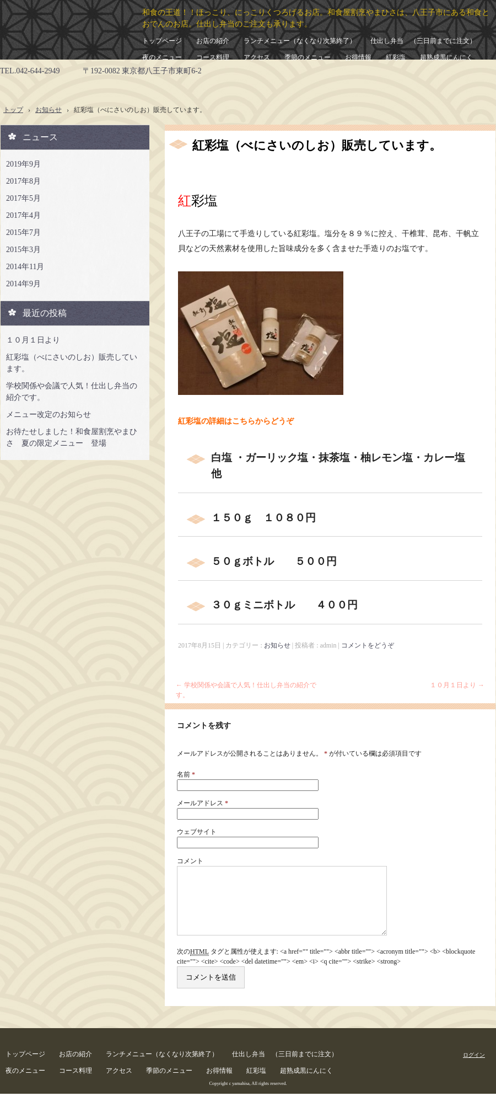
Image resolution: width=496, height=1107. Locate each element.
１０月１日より (457, 685)
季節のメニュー (307, 57)
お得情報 (358, 57)
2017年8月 (23, 181)
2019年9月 (23, 164)
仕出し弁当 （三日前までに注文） (423, 41)
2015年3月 (23, 249)
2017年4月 (23, 215)
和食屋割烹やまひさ (58, 30)
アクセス (257, 57)
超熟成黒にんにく (446, 57)
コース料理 (212, 57)
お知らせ (277, 645)
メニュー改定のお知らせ (48, 414)
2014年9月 (23, 284)
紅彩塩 (396, 57)
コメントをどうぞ (367, 645)
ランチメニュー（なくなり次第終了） (300, 41)
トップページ (162, 41)
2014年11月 (25, 267)
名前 (186, 774)
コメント (190, 861)
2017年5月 (23, 198)
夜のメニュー (162, 57)
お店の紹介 (212, 41)
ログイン (474, 1068)
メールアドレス (202, 803)
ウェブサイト (197, 832)
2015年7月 (23, 232)
